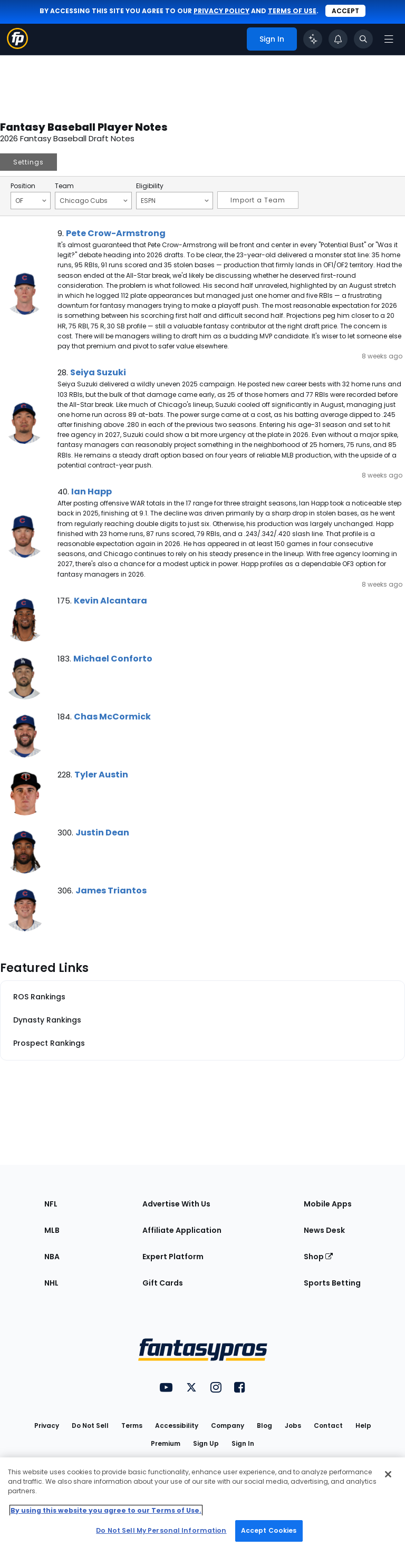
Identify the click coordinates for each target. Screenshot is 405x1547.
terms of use (292, 10)
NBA (52, 1256)
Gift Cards (162, 1283)
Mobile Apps (328, 1204)
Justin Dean (102, 832)
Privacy (46, 1425)
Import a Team (257, 200)
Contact (328, 1425)
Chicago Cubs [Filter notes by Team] (94, 200)
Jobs (293, 1425)
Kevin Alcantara (110, 601)
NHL (51, 1283)
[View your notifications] (338, 39)
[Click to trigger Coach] (312, 39)
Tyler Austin (101, 774)
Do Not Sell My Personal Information (161, 1530)
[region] (202, 1502)
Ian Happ (91, 491)
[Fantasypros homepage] (17, 46)
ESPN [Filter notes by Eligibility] (175, 200)
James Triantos (111, 890)
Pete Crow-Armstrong (116, 233)
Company (227, 1425)
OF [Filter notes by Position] (30, 200)
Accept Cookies (269, 1530)
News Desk (324, 1230)
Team (64, 186)
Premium (165, 1443)
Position (23, 186)
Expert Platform (173, 1256)
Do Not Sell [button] (90, 1425)
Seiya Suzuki (98, 372)
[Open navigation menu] (388, 39)
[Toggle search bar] (363, 39)
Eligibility (149, 186)
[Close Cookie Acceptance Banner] (388, 1474)
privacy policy (221, 10)
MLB (52, 1230)
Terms (131, 1425)
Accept (345, 10)
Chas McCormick (112, 717)
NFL (50, 1204)
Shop (318, 1256)
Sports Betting (332, 1283)
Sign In (243, 1443)
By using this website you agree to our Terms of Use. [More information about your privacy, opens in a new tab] (106, 1510)
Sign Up (206, 1443)
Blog (264, 1425)
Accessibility (176, 1425)
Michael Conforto (112, 659)
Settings (28, 162)
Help (363, 1425)
